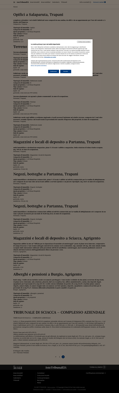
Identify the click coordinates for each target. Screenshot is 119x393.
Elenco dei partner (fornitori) (39, 65)
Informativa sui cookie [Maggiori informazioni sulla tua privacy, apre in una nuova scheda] (50, 57)
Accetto (65, 71)
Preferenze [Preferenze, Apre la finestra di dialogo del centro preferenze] (53, 71)
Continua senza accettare (84, 41)
